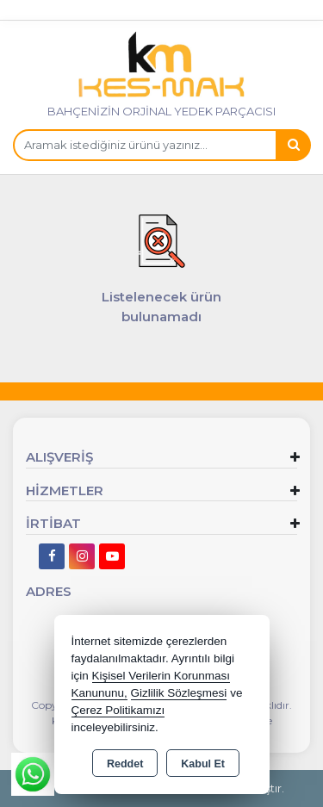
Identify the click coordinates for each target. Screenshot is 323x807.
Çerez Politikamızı (118, 710)
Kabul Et (203, 764)
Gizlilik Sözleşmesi (179, 692)
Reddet (125, 764)
